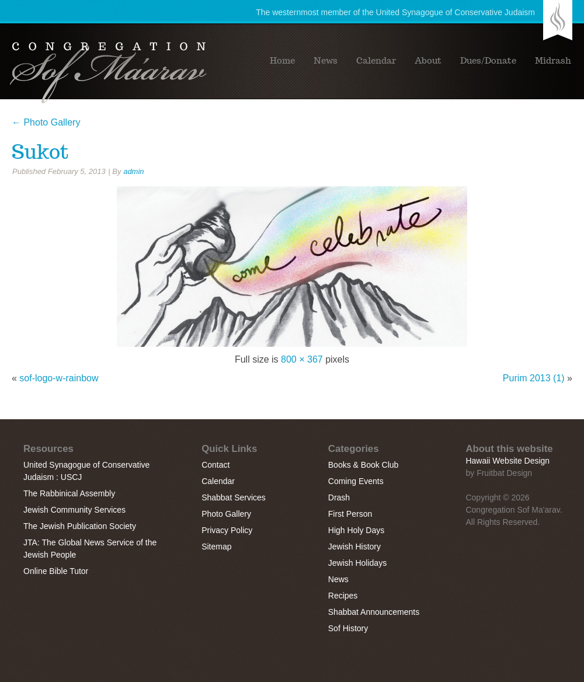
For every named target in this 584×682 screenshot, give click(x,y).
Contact (215, 464)
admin (133, 171)
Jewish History (354, 546)
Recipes (343, 595)
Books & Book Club (363, 464)
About (428, 61)
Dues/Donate (488, 61)
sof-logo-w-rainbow (58, 378)
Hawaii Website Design (507, 460)
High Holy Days (356, 530)
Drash (339, 497)
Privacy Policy (226, 530)
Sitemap (216, 546)
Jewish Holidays (357, 563)
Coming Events (356, 481)
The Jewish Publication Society (79, 526)
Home (282, 61)
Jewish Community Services (74, 509)
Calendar (376, 61)
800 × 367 (302, 359)
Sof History (348, 628)
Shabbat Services (233, 497)
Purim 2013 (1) (534, 378)
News (326, 61)
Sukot (40, 152)
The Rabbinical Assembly (69, 493)
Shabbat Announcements (373, 612)
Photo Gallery (46, 122)
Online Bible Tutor (55, 571)
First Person (350, 514)
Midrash (553, 61)
